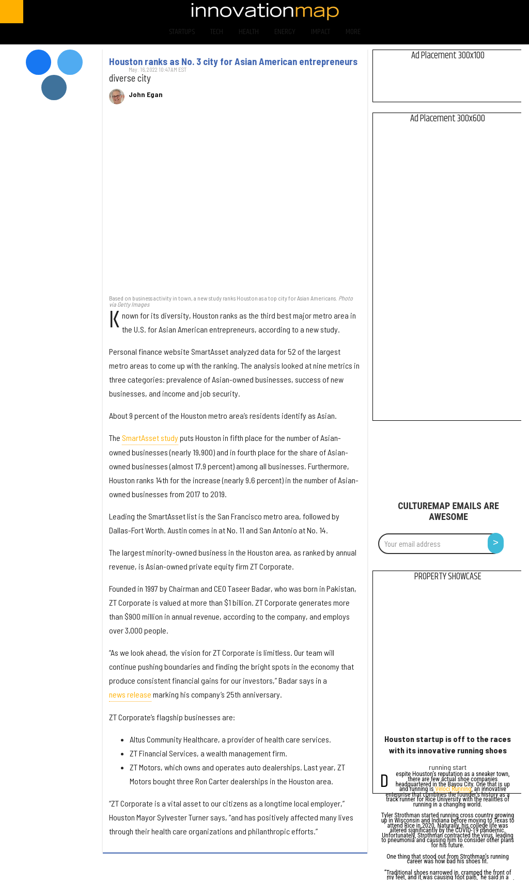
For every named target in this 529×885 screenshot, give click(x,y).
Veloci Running (453, 790)
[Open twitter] (449, 11)
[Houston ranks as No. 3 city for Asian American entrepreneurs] (235, 204)
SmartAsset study (150, 437)
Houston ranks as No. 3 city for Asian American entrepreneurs (233, 61)
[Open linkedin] (503, 11)
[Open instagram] (475, 11)
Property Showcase (447, 577)
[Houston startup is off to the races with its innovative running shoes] (447, 660)
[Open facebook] (421, 11)
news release (130, 694)
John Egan (146, 94)
